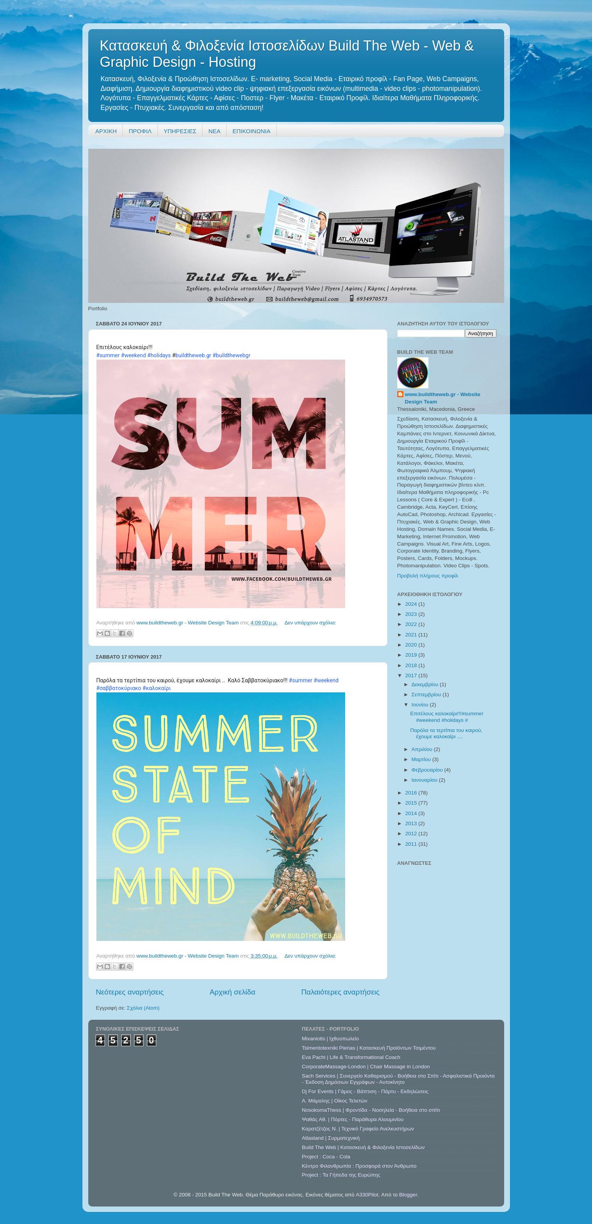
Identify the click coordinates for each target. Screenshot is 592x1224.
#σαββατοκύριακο (118, 688)
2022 (411, 624)
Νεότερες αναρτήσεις (130, 992)
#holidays (159, 355)
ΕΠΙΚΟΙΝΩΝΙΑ (251, 131)
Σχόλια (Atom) (143, 1008)
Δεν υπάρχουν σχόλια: (310, 623)
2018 (411, 665)
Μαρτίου (422, 759)
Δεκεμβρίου (426, 684)
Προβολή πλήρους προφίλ (427, 576)
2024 (411, 604)
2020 (411, 645)
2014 (411, 813)
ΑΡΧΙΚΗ (106, 131)
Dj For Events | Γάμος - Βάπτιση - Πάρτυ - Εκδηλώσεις (365, 1091)
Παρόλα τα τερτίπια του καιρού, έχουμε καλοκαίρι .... (446, 733)
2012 (411, 833)
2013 (411, 823)
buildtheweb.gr (193, 355)
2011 (411, 844)
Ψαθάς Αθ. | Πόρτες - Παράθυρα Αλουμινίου (353, 1119)
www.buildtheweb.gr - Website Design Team (442, 398)
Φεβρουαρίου (428, 770)
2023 (411, 614)
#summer (108, 355)
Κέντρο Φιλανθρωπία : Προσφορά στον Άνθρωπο (359, 1166)
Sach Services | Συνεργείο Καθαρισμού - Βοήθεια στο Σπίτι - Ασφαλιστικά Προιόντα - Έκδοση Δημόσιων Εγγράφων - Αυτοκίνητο (398, 1079)
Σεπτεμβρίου (427, 694)
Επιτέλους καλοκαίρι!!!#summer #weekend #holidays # (446, 717)
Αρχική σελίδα (232, 992)
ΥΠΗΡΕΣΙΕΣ (180, 131)
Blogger (408, 1195)
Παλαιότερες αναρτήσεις (340, 992)
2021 (411, 635)
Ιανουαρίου (425, 780)
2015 (411, 803)
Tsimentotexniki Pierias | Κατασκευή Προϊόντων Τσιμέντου (369, 1048)
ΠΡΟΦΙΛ (140, 131)
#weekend (133, 355)
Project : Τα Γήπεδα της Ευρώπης (341, 1175)
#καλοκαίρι (157, 688)
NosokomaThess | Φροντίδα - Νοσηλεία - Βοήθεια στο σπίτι (371, 1110)
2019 (411, 655)
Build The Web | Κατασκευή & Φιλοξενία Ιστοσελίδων (363, 1147)
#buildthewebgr (231, 355)
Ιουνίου (421, 705)
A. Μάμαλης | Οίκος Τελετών (335, 1101)
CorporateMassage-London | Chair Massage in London (366, 1066)
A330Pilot (367, 1195)
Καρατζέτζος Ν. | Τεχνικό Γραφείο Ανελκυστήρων (358, 1129)
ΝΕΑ (214, 131)
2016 (411, 793)
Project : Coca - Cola (326, 1157)
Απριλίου (423, 749)
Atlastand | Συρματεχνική (331, 1138)
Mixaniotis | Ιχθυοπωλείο (330, 1038)
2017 (411, 675)
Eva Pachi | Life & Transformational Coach (351, 1057)
